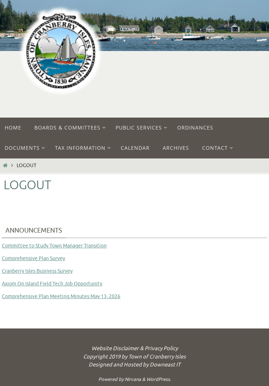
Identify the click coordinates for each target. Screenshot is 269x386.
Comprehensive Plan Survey (33, 258)
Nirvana (133, 379)
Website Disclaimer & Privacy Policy (134, 348)
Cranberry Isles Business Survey (37, 271)
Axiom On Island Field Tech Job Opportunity (52, 284)
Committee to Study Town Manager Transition (54, 246)
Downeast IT (165, 364)
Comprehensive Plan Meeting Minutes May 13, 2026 (61, 296)
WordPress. (158, 379)
